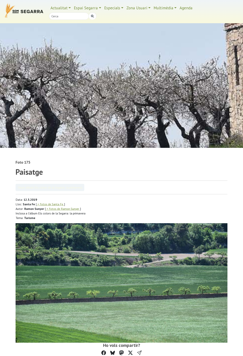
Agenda (186, 7)
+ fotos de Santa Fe (50, 204)
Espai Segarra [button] (86, 7)
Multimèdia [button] (163, 7)
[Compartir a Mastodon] (121, 353)
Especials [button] (112, 7)
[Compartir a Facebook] (103, 353)
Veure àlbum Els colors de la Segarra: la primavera (50, 187)
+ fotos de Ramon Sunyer (63, 209)
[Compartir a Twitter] (130, 353)
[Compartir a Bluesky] (112, 353)
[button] (139, 353)
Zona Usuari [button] (136, 7)
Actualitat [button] (59, 7)
